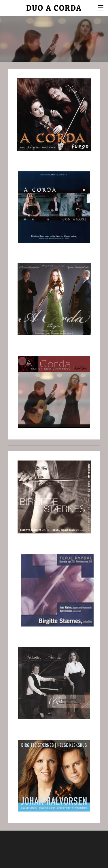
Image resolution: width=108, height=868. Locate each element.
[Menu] (101, 7)
